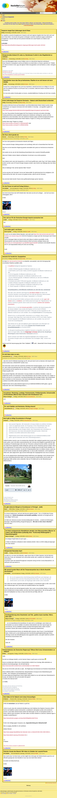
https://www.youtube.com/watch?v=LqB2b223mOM (14, 745)
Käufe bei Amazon (25, 24)
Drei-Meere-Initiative (34, 292)
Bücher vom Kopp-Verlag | (36, 22)
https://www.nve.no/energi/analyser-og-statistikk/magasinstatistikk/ (21, 242)
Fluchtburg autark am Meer (11, 22)
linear (3, 18)
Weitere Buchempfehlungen (37, 24)
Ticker (3, 20)
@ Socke (26, 84)
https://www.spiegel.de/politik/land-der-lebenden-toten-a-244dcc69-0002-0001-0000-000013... (27, 732)
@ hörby (26, 58)
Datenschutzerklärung (47, 22)
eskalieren (19, 301)
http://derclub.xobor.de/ (7, 71)
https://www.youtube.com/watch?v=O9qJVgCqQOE (15, 123)
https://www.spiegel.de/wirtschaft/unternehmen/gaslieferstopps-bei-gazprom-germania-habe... (26, 110)
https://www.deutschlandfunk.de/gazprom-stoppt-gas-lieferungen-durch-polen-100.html (23, 45)
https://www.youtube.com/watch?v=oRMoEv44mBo (15, 125)
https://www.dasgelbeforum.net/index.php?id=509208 (13, 74)
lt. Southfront (11, 266)
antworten (5, 51)
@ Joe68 (28, 231)
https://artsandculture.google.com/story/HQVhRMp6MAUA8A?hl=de (20, 718)
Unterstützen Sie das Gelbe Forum (10, 24)
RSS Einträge (3, 793)
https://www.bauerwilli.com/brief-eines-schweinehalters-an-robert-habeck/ (21, 665)
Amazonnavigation (49, 24)
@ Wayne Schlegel (33, 408)
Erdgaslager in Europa (31, 332)
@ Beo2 (30, 536)
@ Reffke (33, 699)
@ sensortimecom (31, 396)
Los (54, 13)
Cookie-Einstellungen (28, 25)
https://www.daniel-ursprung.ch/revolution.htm (15, 735)
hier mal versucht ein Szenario (15, 261)
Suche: (37, 13)
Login (3, 15)
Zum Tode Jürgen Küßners (23, 22)
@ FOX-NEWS (25, 219)
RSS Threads (9, 793)
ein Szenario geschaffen (26, 307)
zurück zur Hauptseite (7, 17)
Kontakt (14, 793)
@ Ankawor (31, 509)
